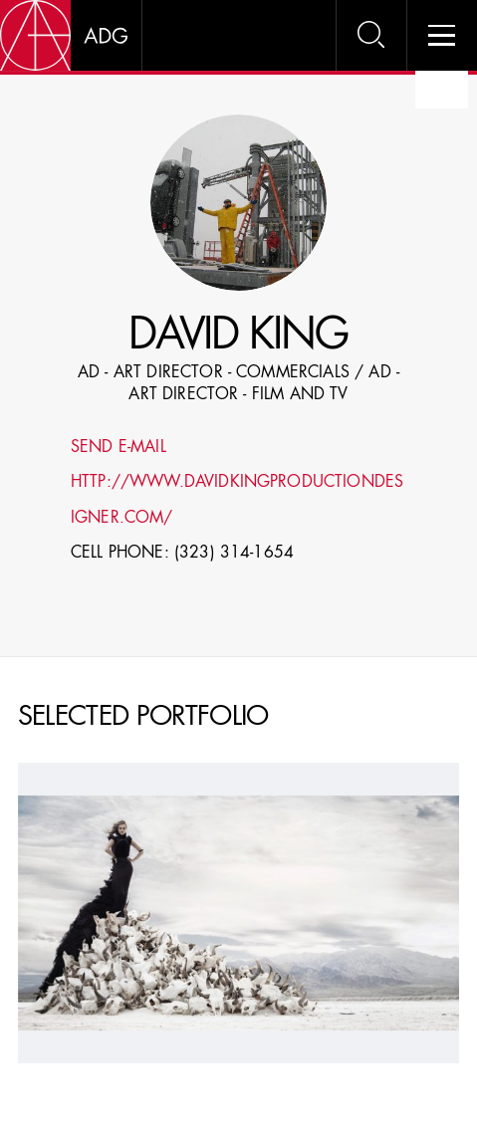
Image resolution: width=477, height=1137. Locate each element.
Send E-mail (118, 448)
